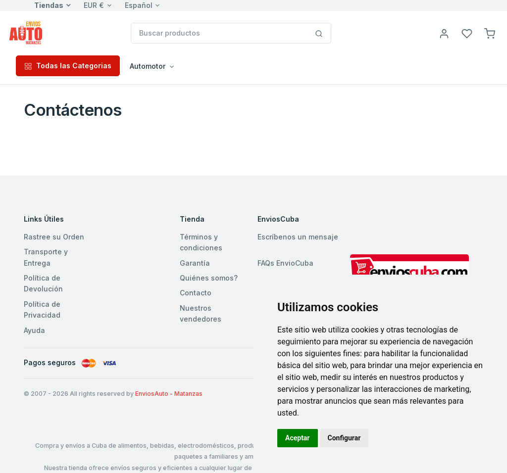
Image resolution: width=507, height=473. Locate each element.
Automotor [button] (147, 66)
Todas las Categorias (67, 65)
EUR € (94, 5)
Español (138, 5)
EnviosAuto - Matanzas (169, 393)
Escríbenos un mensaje (297, 237)
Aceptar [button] (297, 438)
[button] (489, 33)
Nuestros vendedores (200, 313)
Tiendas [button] (48, 5)
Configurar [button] (344, 438)
